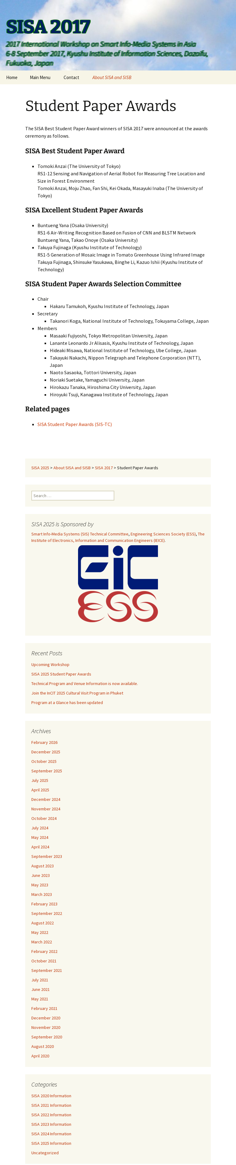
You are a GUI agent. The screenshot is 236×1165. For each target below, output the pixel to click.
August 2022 (42, 923)
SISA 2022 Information (51, 1114)
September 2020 (46, 1037)
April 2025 (40, 790)
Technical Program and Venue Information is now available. (84, 683)
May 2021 (39, 999)
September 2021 (46, 970)
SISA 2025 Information (51, 1143)
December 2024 (45, 799)
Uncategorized (45, 1152)
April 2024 (40, 847)
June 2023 (40, 875)
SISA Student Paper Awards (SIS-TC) (74, 424)
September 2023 (46, 856)
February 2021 (44, 1008)
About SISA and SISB (112, 77)
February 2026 (44, 742)
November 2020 (45, 1027)
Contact (71, 77)
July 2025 (39, 780)
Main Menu (40, 77)
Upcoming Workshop (50, 664)
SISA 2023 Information (51, 1124)
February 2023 (44, 904)
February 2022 (44, 951)
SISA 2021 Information (51, 1105)
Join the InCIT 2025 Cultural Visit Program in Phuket (77, 693)
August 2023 (42, 866)
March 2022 (41, 942)
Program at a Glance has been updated (67, 702)
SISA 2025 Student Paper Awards (61, 674)
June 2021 (40, 989)
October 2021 (44, 961)
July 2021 (39, 980)
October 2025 (44, 761)
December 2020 (45, 1018)
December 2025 (45, 752)
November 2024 (45, 809)
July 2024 (39, 828)
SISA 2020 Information (51, 1095)
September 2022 (46, 913)
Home (12, 77)
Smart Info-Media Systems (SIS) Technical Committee (79, 534)
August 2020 (42, 1046)
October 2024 (44, 818)
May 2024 (39, 837)
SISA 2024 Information (51, 1133)
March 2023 (41, 894)
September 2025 (46, 771)
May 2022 (39, 932)
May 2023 (39, 885)
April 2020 (40, 1056)
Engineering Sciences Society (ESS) (163, 534)
